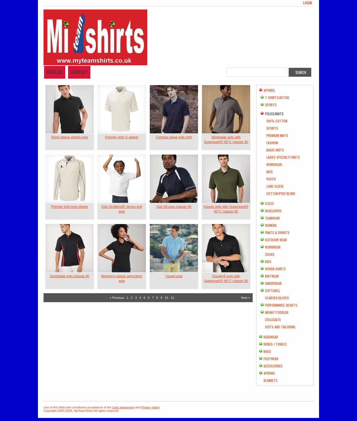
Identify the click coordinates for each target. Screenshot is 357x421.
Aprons (269, 373)
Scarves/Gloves (277, 297)
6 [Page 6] (148, 297)
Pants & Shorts (277, 232)
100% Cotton (276, 121)
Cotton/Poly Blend (280, 193)
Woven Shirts (275, 268)
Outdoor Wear (276, 239)
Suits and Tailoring (280, 326)
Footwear (271, 358)
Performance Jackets (281, 305)
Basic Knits (275, 150)
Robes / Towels (275, 344)
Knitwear (272, 276)
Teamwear (272, 218)
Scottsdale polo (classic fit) (69, 276)
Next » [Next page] (245, 297)
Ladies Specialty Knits (283, 157)
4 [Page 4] (140, 297)
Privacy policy (150, 407)
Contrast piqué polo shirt (174, 137)
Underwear (273, 283)
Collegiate (273, 319)
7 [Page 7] (153, 297)
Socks (269, 254)
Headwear (271, 337)
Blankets (271, 380)
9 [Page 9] (161, 297)
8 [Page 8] (157, 297)
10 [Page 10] (166, 297)
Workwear (274, 164)
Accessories (273, 366)
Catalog (55, 71)
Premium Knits (277, 135)
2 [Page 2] (131, 297)
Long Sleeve (275, 186)
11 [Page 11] (172, 297)
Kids (269, 171)
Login (307, 3)
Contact (79, 71)
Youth (271, 179)
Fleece (269, 203)
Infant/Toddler (276, 312)
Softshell (272, 290)
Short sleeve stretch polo (69, 137)
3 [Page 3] (136, 297)
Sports (271, 104)
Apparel (269, 90)
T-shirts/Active (277, 97)
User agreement (123, 407)
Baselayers (273, 210)
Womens (271, 225)
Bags (267, 351)
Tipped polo (173, 276)
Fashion (272, 142)
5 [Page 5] (144, 297)
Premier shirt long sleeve (69, 207)
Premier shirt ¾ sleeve (121, 137)
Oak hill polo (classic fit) (173, 207)
